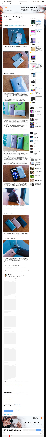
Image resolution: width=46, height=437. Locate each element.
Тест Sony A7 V (38, 79)
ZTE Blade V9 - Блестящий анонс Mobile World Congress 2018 (12, 382)
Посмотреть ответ (17, 404)
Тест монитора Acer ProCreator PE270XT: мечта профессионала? (39, 88)
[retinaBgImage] (32, 108)
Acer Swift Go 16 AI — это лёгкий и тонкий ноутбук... (39, 58)
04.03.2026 (36, 127)
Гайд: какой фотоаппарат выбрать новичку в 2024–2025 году (38, 107)
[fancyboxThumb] (16, 36)
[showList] (9, 390)
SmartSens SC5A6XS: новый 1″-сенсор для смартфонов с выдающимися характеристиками (38, 137)
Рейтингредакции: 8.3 (33, 69)
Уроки (35, 3)
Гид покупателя (13, 3)
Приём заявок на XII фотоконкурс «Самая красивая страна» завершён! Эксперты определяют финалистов (38, 141)
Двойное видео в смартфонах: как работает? (38, 176)
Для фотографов (40, 433)
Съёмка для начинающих (38, 173)
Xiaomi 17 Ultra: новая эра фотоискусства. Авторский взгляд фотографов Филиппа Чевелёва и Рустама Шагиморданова (39, 21)
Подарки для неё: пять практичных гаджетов (38, 126)
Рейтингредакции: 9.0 (33, 61)
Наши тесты (4, 3)
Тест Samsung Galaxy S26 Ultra (39, 38)
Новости (21, 3)
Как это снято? (36, 160)
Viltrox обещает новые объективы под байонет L (37, 148)
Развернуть (15, 278)
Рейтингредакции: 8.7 (33, 44)
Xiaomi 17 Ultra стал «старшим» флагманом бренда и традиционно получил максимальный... (39, 26)
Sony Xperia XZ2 (11, 25)
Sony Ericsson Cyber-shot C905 (8, 399)
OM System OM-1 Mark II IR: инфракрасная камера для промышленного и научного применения (37, 152)
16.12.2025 (36, 120)
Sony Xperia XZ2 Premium (9, 26)
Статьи (28, 3)
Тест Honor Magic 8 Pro (38, 72)
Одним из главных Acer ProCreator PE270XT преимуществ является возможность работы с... (39, 93)
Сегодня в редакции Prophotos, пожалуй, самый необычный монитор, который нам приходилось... (39, 67)
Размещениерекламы (5, 433)
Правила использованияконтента (31, 433)
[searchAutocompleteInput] (23, 1)
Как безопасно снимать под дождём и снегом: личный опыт (38, 184)
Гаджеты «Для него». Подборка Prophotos (38, 122)
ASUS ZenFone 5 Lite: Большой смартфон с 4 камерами (11, 388)
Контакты (11, 433)
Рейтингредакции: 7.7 (33, 35)
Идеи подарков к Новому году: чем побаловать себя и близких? (38, 119)
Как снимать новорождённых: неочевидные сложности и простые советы (38, 180)
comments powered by (8, 414)
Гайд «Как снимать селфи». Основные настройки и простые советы (38, 172)
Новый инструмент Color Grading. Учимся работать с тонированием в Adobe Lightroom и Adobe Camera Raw (38, 164)
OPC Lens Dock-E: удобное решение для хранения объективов (37, 133)
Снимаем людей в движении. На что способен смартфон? (38, 168)
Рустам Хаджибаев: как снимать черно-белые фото (38, 159)
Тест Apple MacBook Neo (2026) (39, 30)
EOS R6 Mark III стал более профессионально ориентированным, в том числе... (39, 100)
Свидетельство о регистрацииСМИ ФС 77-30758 (20, 433)
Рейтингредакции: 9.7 (33, 25)
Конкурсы (42, 3)
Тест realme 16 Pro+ (39, 46)
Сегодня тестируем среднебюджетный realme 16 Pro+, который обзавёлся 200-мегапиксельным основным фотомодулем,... (39, 50)
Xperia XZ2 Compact (17, 25)
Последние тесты (33, 18)
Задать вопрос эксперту (8, 410)
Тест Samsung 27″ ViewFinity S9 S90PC (39, 64)
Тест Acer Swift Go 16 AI (39, 55)
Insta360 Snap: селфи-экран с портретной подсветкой (38, 145)
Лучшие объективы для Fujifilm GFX (38, 115)
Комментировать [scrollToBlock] (25, 270)
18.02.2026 (36, 123)
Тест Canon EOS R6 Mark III (39, 96)
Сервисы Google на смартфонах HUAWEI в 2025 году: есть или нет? (38, 111)
